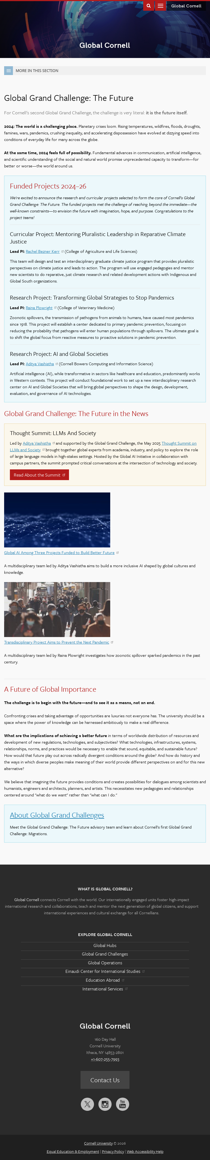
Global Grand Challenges (105, 954)
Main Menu (160, 5)
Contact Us (105, 1079)
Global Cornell (104, 45)
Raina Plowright (41, 307)
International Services (104, 988)
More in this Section (31, 70)
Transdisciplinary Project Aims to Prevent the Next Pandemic (58, 642)
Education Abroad (105, 980)
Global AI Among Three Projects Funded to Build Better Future (61, 552)
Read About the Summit (40, 474)
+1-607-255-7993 (105, 1059)
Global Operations (105, 962)
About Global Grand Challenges (57, 815)
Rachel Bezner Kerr (44, 251)
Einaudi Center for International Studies (105, 971)
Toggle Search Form (148, 5)
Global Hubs (105, 945)
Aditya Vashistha (42, 364)
